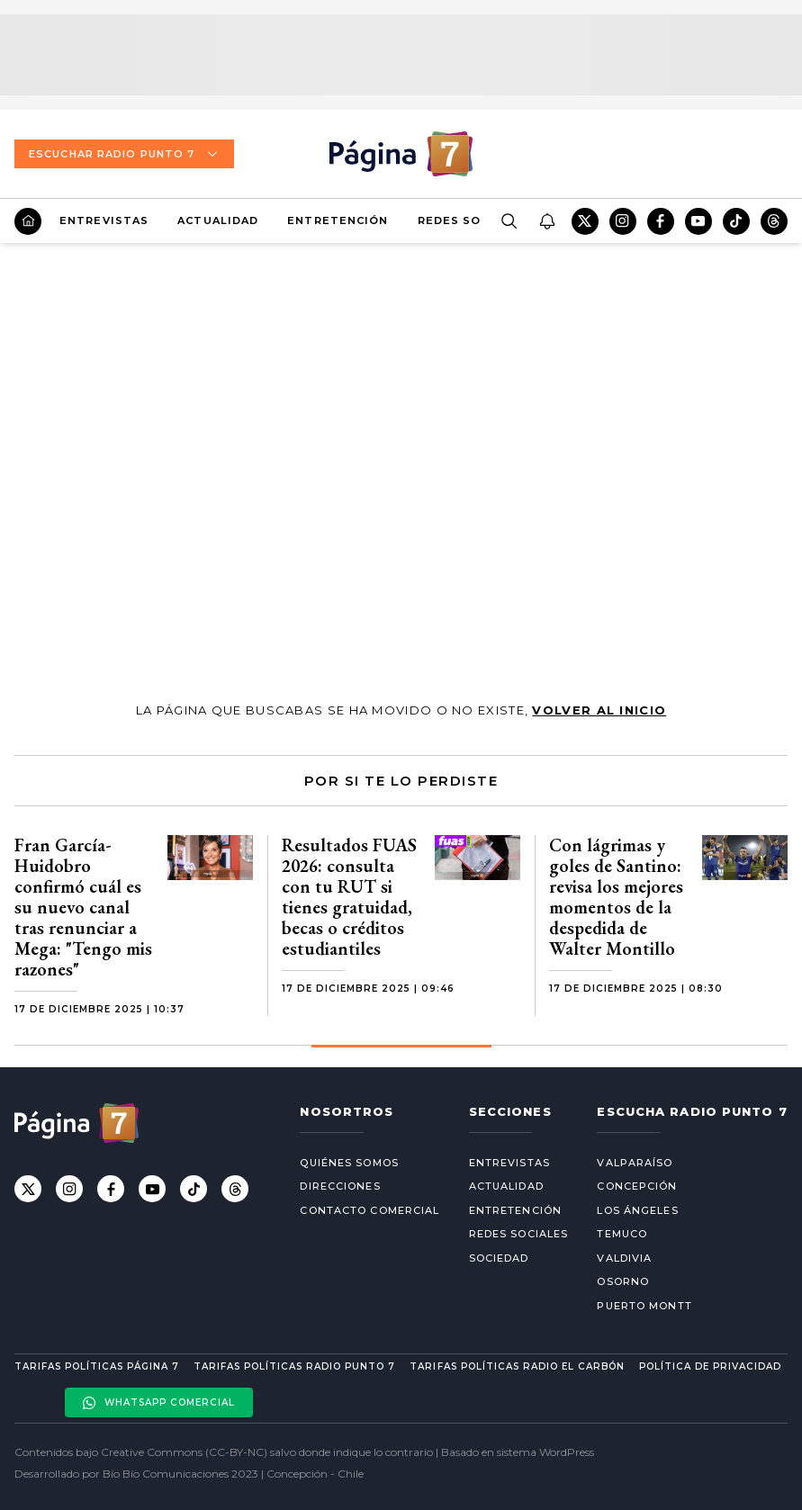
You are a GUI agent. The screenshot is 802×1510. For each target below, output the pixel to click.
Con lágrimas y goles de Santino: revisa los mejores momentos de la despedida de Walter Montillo (616, 896)
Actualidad (217, 220)
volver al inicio (599, 710)
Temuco (622, 1233)
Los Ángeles (637, 1210)
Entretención (337, 220)
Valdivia (624, 1258)
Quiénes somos (349, 1162)
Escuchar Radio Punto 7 (124, 154)
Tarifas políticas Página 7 (96, 1366)
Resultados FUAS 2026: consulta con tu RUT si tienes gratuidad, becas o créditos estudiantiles (349, 896)
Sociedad (499, 1258)
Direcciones (340, 1186)
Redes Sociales (472, 220)
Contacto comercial (369, 1210)
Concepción (637, 1186)
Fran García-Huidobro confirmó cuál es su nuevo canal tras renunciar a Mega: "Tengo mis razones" (83, 907)
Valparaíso (634, 1162)
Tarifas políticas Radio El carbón (517, 1366)
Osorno (623, 1281)
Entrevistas (104, 220)
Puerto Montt (644, 1305)
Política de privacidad (710, 1366)
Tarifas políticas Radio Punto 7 (294, 1366)
